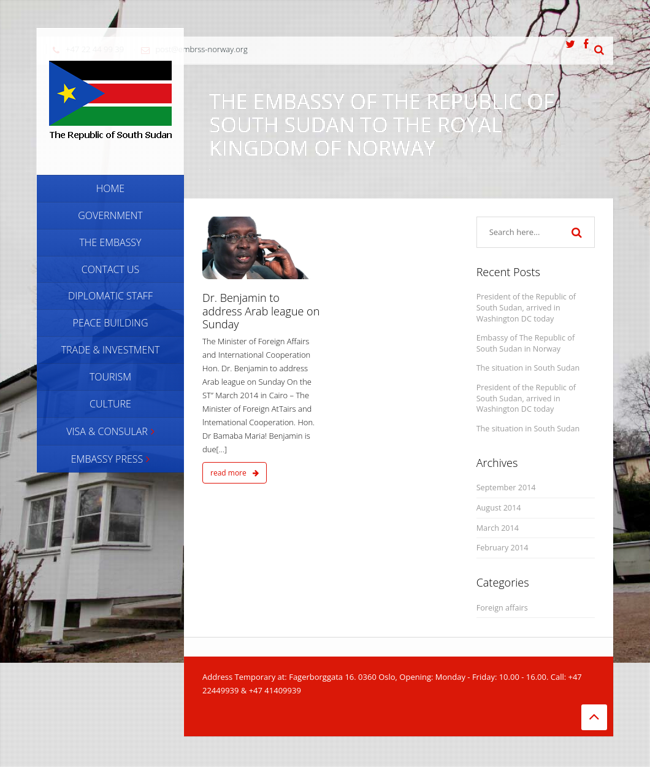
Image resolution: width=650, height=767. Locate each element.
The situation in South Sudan (528, 368)
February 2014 (502, 547)
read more (234, 473)
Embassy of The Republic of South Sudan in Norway (525, 343)
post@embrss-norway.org (202, 49)
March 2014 (497, 528)
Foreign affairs (502, 608)
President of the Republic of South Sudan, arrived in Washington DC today (526, 307)
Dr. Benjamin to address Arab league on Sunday (260, 310)
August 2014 (498, 508)
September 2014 (506, 487)
